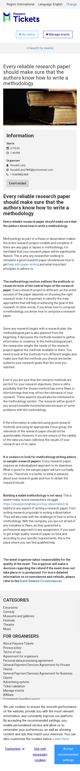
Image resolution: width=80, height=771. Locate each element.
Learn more (61, 739)
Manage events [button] (58, 34)
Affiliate (8, 695)
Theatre (8, 624)
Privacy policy (12, 647)
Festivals (9, 620)
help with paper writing (23, 264)
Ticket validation (14, 686)
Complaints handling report (21, 699)
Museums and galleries (18, 616)
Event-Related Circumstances (41, 581)
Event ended (17, 183)
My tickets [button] (27, 34)
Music (7, 629)
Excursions (10, 607)
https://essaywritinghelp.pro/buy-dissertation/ (34, 504)
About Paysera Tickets (18, 643)
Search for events (40, 48)
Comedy (9, 612)
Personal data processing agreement (28, 660)
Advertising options (16, 682)
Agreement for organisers (20, 656)
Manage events (13, 690)
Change (71, 4)
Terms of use (12, 652)
